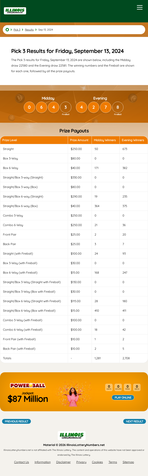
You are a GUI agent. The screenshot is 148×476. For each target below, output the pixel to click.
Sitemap (128, 462)
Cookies (97, 462)
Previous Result (16, 421)
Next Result (134, 421)
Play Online (123, 397)
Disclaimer (63, 462)
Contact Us (21, 462)
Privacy (81, 462)
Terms (113, 462)
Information (43, 462)
